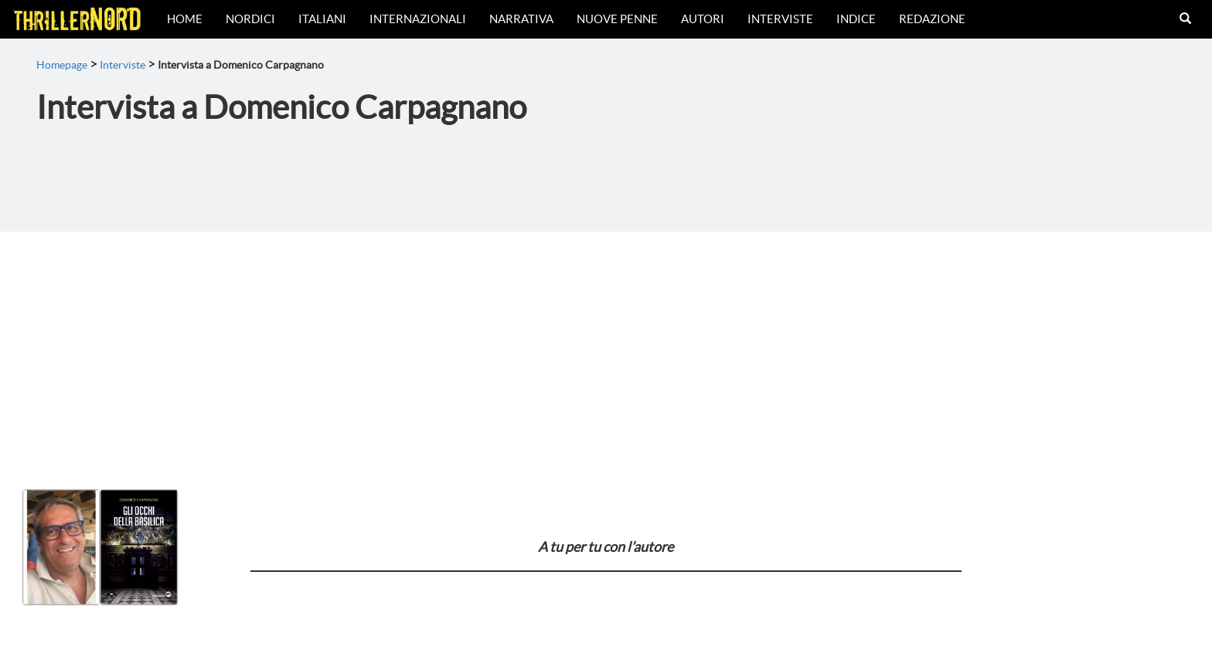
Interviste (780, 18)
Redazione (932, 18)
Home (185, 18)
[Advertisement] (606, 347)
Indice (856, 18)
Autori (702, 18)
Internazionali (417, 18)
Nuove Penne (617, 18)
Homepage (61, 65)
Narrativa (521, 18)
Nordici (250, 18)
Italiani (322, 18)
